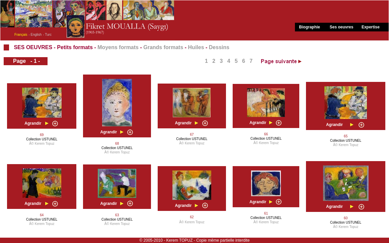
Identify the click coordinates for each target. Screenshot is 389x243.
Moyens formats (118, 47)
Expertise (371, 27)
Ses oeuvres (342, 27)
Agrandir (32, 123)
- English (35, 34)
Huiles (196, 47)
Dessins (219, 47)
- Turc (47, 34)
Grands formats (163, 47)
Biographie (309, 27)
